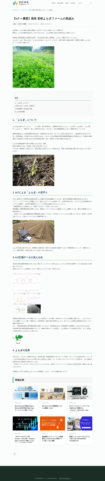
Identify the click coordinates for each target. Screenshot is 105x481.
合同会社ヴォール (17, 10)
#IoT (15, 24)
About (67, 3)
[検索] (90, 3)
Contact (72, 3)
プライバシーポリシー (65, 478)
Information (60, 3)
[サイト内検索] (84, 3)
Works (53, 3)
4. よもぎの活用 (20, 111)
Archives (25, 10)
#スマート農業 (22, 24)
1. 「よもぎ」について (22, 103)
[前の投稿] (15, 454)
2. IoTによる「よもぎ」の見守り (25, 106)
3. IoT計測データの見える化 (23, 109)
